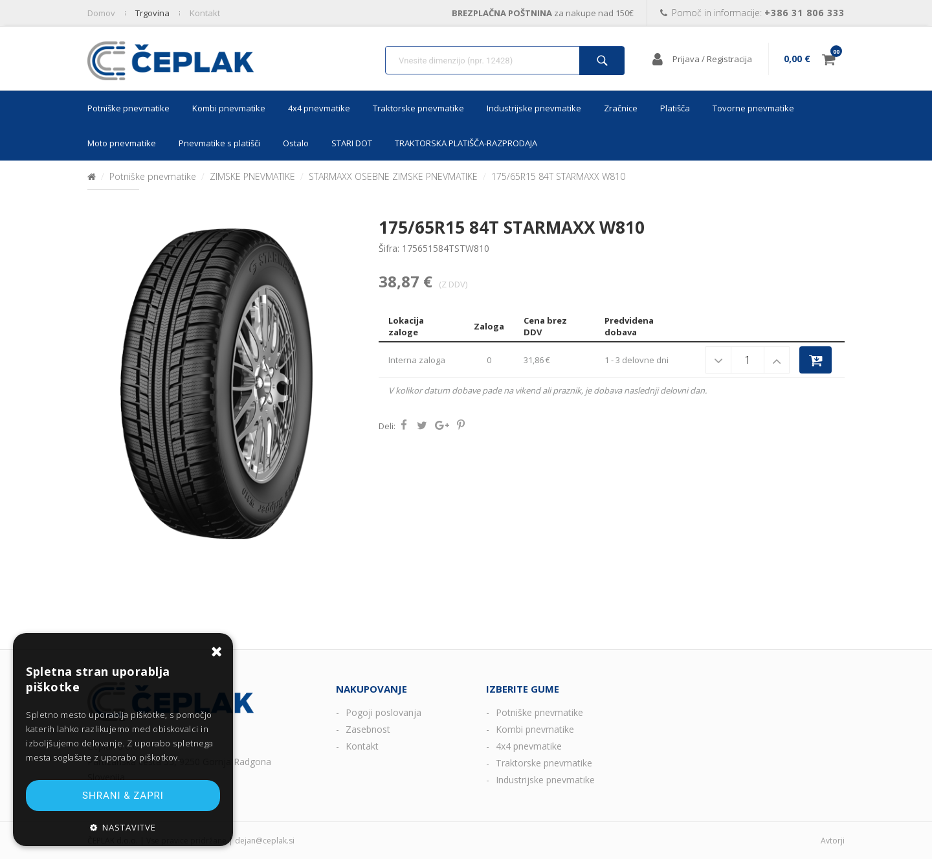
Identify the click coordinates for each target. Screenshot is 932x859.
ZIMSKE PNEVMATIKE (252, 176)
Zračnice (621, 108)
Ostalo (296, 143)
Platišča (675, 108)
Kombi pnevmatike (228, 108)
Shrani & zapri (123, 795)
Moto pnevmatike (121, 143)
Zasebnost (368, 729)
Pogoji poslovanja (383, 712)
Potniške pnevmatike (128, 108)
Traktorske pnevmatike (418, 108)
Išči (602, 61)
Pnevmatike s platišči (219, 143)
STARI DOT (351, 143)
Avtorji (833, 840)
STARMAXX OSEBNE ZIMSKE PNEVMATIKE (393, 176)
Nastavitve (129, 827)
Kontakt (362, 746)
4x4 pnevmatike (319, 108)
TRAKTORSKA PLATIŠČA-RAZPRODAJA (466, 143)
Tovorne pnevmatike (753, 108)
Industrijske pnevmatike (534, 108)
